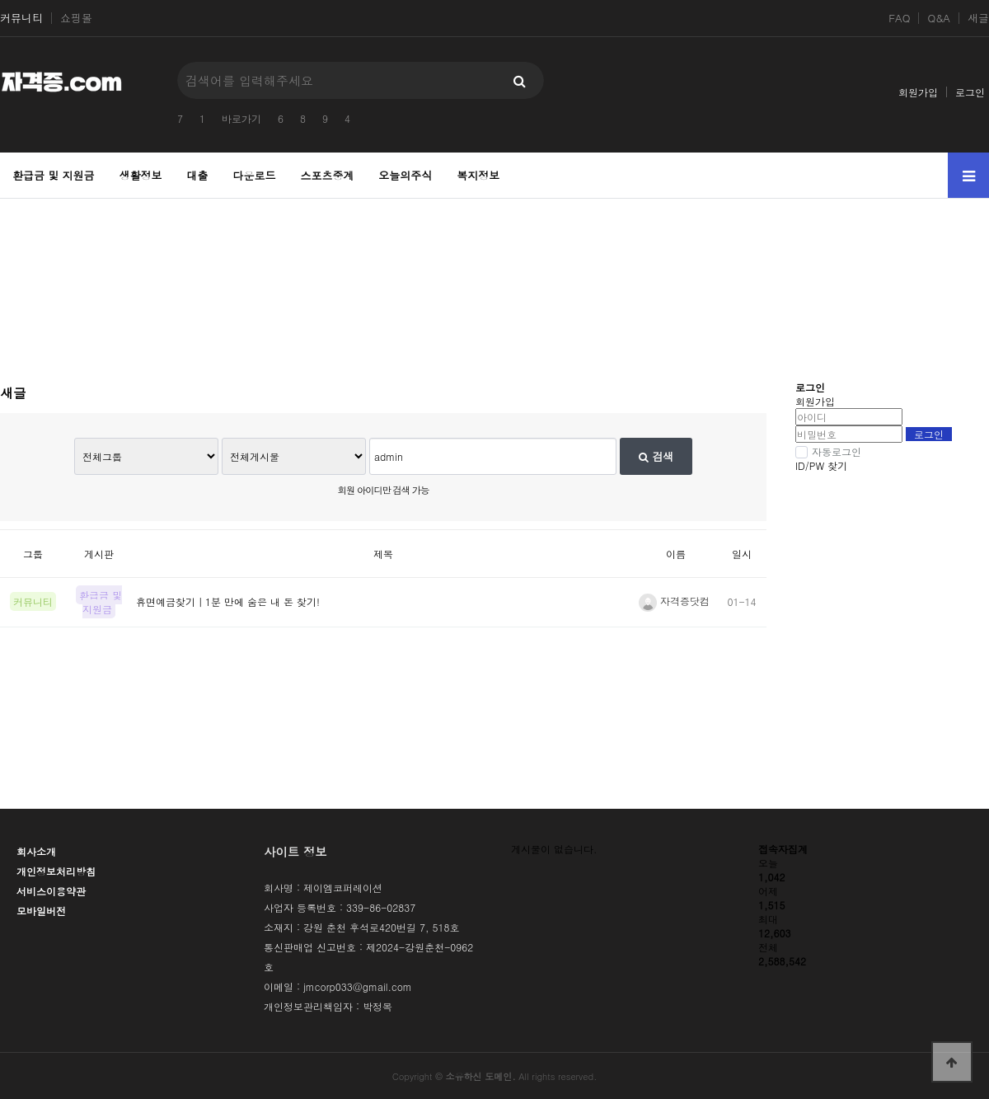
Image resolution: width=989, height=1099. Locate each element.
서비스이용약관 (51, 891)
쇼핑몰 (76, 18)
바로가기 (241, 118)
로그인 (970, 92)
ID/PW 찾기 (821, 465)
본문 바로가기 (0, 0)
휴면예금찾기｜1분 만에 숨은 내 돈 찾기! (228, 601)
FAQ (899, 18)
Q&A (938, 18)
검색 (656, 456)
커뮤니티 (21, 18)
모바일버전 (41, 911)
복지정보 (478, 175)
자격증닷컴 (674, 601)
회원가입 (918, 92)
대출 (198, 175)
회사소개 (36, 851)
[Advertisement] (494, 281)
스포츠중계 (327, 175)
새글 (978, 18)
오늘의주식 (405, 175)
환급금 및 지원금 (53, 175)
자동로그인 (828, 451)
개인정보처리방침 (56, 871)
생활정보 (141, 175)
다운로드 (253, 175)
